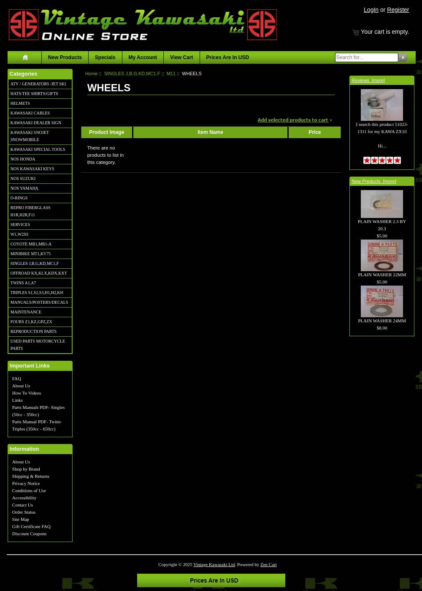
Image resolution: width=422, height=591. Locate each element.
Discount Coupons (29, 533)
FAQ (16, 378)
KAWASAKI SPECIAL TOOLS (38, 149)
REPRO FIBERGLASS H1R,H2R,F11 (31, 211)
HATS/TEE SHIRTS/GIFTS (34, 93)
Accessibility (24, 497)
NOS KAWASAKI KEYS (32, 168)
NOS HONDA (23, 159)
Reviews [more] (368, 80)
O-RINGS (19, 198)
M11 (171, 73)
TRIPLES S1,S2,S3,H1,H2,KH (37, 292)
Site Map (20, 519)
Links (17, 400)
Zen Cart (268, 564)
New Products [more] (374, 181)
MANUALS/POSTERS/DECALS (39, 302)
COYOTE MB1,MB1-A (31, 244)
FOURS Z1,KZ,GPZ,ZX (31, 321)
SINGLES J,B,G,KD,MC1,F (35, 263)
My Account (143, 57)
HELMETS (20, 103)
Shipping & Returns (30, 476)
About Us (21, 385)
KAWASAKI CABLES (30, 113)
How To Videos (26, 392)
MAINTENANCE (26, 312)
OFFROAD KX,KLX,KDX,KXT (39, 273)
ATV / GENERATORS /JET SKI (38, 84)
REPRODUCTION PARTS (34, 331)
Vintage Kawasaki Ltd (214, 564)
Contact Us (22, 504)
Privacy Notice (26, 483)
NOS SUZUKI (23, 178)
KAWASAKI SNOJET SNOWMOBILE (30, 136)
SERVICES (20, 224)
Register (398, 9)
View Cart (181, 57)
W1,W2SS (20, 234)
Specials (105, 57)
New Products (65, 57)
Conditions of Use (29, 490)
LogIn (371, 9)
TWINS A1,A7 (23, 283)
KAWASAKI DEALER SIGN (36, 122)
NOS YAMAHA (24, 188)
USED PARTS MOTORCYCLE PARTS (38, 345)
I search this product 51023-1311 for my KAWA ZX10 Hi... (382, 125)
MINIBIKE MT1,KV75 (31, 253)
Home (91, 73)
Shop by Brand (26, 468)
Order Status (23, 512)
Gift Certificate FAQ (31, 526)
